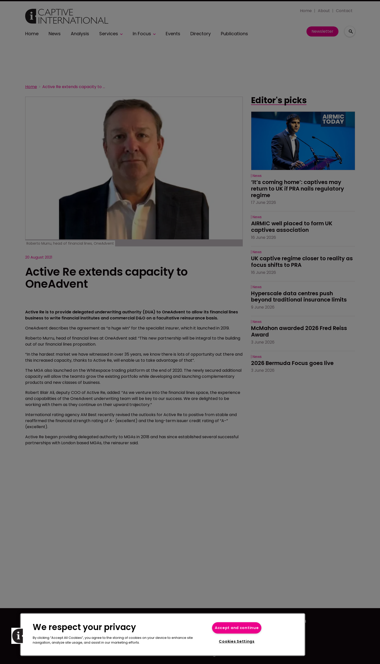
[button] (19, 636)
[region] (162, 634)
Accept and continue (237, 627)
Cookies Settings (237, 641)
